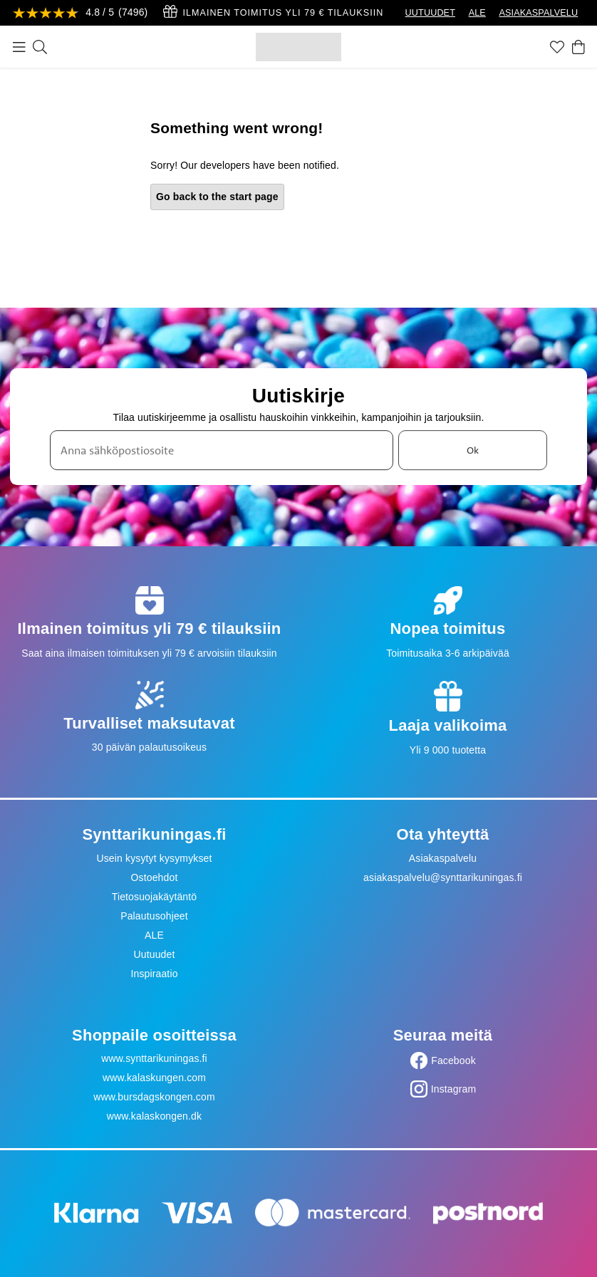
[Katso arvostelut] (80, 13)
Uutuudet (154, 954)
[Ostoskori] (578, 47)
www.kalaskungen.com (154, 1077)
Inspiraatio (153, 973)
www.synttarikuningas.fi (154, 1058)
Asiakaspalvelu (443, 858)
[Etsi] (40, 47)
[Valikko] (19, 47)
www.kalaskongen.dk (154, 1116)
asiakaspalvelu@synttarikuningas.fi (442, 877)
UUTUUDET (430, 13)
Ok (473, 450)
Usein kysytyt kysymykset (154, 858)
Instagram (454, 1089)
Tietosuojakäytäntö (154, 896)
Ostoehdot (154, 877)
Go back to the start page (217, 196)
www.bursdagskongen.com (153, 1097)
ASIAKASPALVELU (538, 13)
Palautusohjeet (154, 916)
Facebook (453, 1060)
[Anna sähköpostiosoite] (221, 450)
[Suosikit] (557, 47)
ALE (477, 13)
